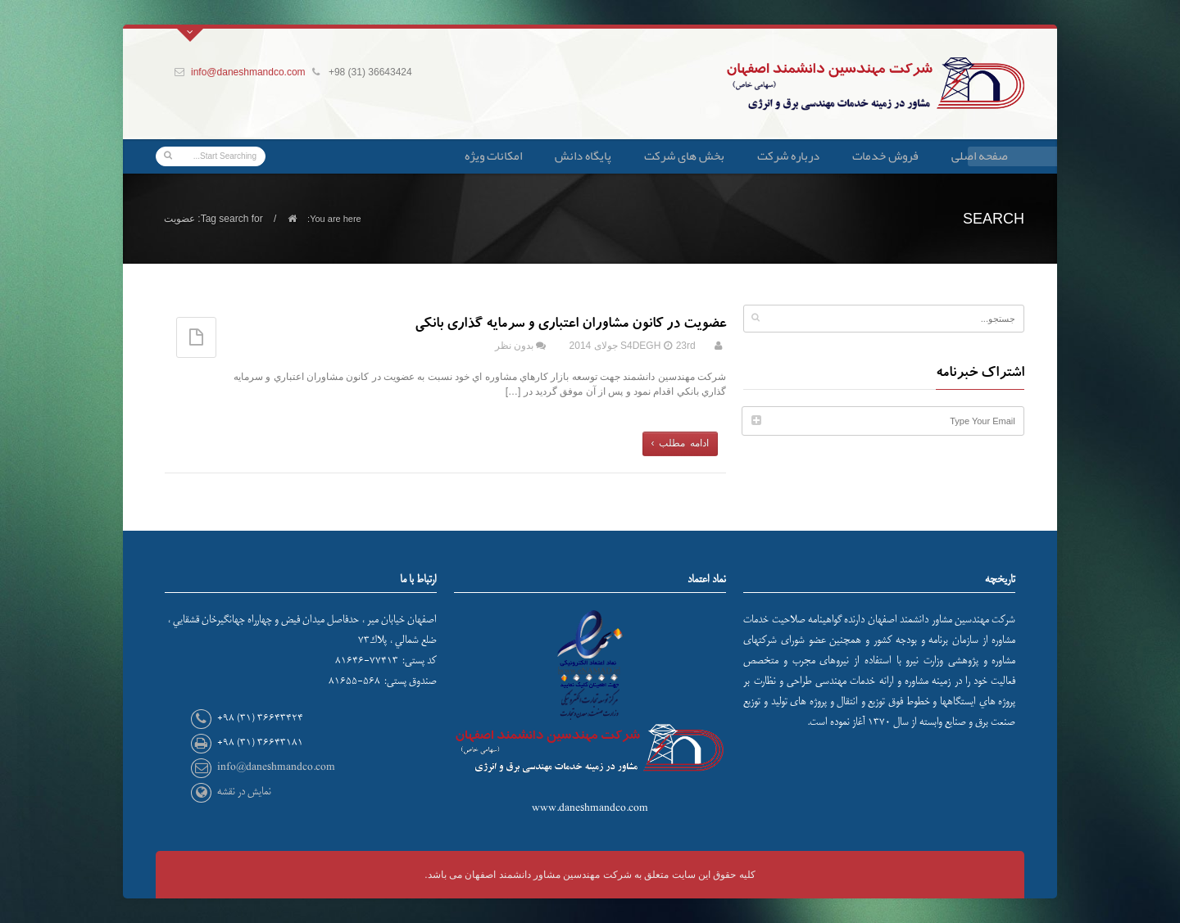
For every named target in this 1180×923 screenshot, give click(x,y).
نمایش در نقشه (244, 791)
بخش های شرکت (684, 156)
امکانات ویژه (493, 156)
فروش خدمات (885, 156)
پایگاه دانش (583, 156)
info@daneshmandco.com (248, 72)
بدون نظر (514, 345)
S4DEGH (640, 345)
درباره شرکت (788, 156)
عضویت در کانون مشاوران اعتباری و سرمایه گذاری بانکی (570, 325)
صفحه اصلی (979, 156)
